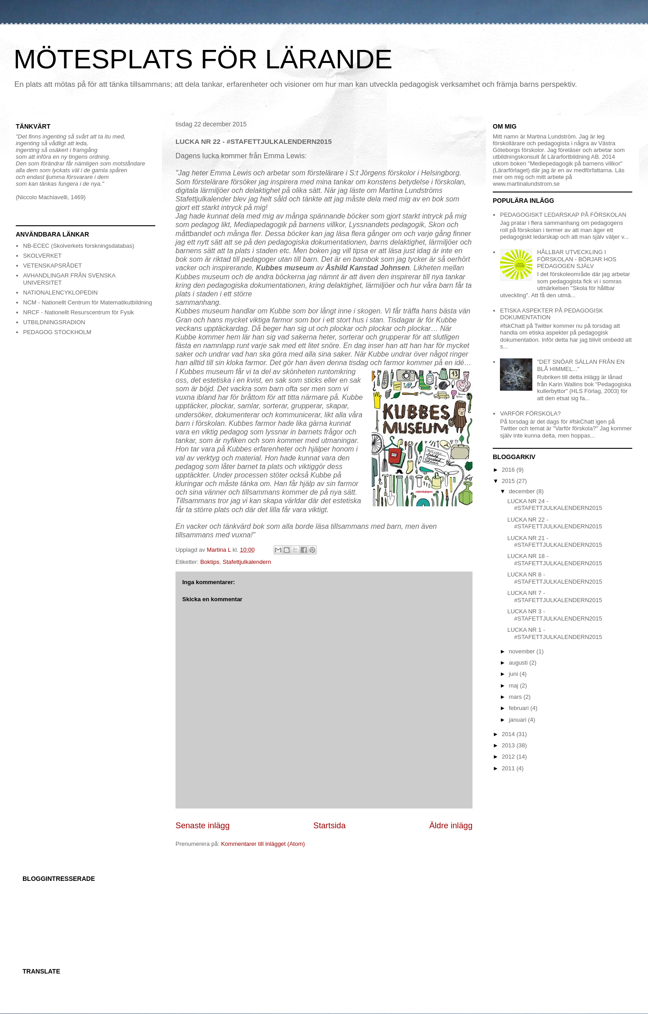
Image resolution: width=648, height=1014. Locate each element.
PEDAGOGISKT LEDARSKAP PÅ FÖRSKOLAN (563, 214)
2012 (509, 756)
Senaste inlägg (203, 825)
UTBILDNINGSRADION (54, 322)
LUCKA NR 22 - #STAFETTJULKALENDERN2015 (554, 523)
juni (514, 673)
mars (516, 696)
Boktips (210, 561)
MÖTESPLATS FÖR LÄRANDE (203, 59)
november (522, 651)
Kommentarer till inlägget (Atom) (263, 843)
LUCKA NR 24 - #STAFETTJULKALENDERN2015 (554, 505)
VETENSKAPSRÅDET (52, 265)
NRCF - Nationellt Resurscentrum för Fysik (78, 312)
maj (514, 685)
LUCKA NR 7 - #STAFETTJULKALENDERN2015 (554, 596)
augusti (519, 662)
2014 (509, 734)
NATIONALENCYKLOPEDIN (60, 292)
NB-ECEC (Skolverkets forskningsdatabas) (78, 245)
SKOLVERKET (42, 255)
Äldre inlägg (450, 825)
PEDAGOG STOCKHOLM (57, 332)
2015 (509, 481)
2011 (509, 768)
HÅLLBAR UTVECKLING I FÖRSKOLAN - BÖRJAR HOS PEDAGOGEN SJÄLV (576, 259)
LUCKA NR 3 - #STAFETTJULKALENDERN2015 (554, 615)
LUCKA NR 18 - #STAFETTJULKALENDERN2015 (554, 560)
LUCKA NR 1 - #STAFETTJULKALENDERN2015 (554, 633)
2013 (509, 745)
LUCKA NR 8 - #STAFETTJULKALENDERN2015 (554, 578)
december (522, 491)
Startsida (329, 825)
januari (518, 719)
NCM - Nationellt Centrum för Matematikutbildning (87, 302)
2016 (509, 469)
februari (520, 708)
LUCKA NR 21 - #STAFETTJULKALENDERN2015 (554, 542)
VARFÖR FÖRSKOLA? (530, 413)
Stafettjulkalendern (247, 561)
